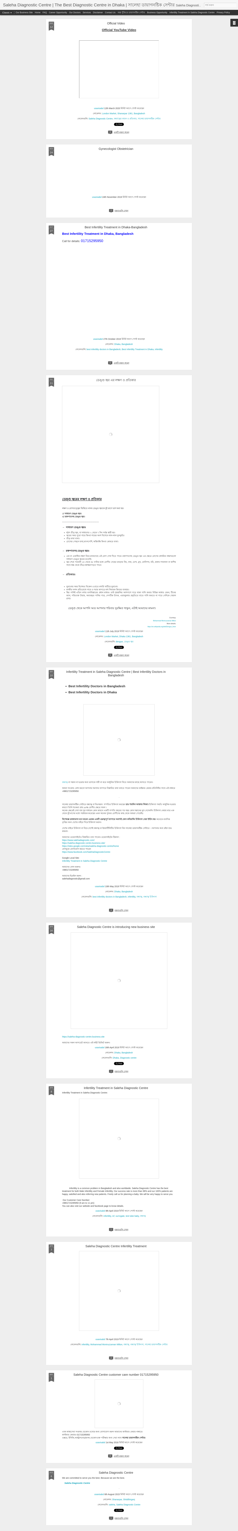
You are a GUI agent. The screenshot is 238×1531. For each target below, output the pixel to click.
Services (87, 12)
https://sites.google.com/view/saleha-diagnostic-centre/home (90, 846)
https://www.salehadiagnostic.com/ (78, 840)
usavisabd (99, 108)
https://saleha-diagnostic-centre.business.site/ (83, 843)
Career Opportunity (58, 12)
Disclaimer (98, 12)
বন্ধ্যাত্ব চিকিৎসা (150, 896)
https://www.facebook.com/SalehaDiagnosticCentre (86, 852)
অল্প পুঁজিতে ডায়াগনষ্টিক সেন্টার (131, 12)
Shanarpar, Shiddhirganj (123, 1499)
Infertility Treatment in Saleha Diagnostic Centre (84, 861)
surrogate (120, 1216)
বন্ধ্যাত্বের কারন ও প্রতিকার (125, 118)
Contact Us (110, 12)
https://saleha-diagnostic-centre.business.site (83, 1036)
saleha (112, 1504)
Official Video (116, 23)
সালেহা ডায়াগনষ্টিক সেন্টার (149, 118)
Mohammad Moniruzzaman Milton (164, 621)
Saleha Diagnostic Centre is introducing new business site (116, 927)
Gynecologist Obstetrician (116, 148)
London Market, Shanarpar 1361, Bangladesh (123, 113)
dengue (119, 641)
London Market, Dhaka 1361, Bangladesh (123, 636)
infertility (159, 349)
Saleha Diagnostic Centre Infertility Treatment (115, 1246)
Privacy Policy (223, 12)
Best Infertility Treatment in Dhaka (138, 349)
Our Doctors (74, 12)
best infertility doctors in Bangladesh (104, 349)
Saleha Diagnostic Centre (101, 118)
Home (37, 12)
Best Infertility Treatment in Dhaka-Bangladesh (116, 227)
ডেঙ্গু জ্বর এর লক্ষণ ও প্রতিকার (116, 380)
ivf (113, 1216)
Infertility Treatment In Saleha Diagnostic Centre (191, 12)
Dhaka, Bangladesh (123, 344)
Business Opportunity (157, 12)
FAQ (45, 12)
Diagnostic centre (128, 1058)
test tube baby (132, 1216)
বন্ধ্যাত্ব (65, 782)
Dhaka (116, 1058)
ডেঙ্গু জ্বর (128, 641)
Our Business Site (24, 12)
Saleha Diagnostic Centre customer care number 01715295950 (115, 1374)
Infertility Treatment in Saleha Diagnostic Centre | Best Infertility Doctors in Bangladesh (116, 673)
